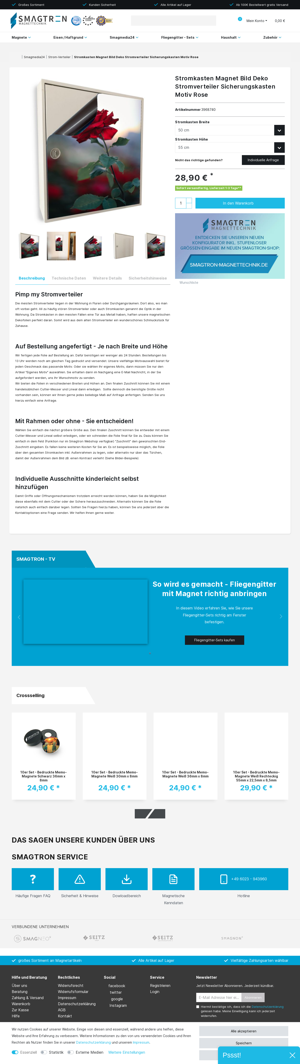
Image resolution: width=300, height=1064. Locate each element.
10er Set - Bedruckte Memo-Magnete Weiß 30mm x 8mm (114, 774)
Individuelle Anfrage (263, 160)
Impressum (141, 1042)
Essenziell (28, 1052)
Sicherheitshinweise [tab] (148, 278)
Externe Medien (89, 1052)
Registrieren (160, 985)
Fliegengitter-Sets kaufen (214, 640)
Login (154, 991)
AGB (62, 1010)
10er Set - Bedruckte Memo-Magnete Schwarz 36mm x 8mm (43, 776)
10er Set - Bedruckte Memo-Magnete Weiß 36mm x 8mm (185, 774)
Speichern (244, 1043)
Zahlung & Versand (28, 997)
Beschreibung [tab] (32, 278)
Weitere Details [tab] (107, 278)
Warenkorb (21, 1003)
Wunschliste (186, 282)
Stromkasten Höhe (191, 139)
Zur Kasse (20, 1010)
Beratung (19, 991)
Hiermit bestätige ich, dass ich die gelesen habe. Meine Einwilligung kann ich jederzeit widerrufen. (242, 1011)
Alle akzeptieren (243, 1031)
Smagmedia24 (34, 57)
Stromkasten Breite (192, 122)
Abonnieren (253, 997)
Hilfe (16, 1016)
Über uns (19, 985)
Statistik (56, 1052)
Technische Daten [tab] (69, 278)
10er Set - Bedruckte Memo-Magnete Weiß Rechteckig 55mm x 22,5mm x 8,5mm (256, 776)
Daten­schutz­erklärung (93, 1042)
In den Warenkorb (249, 203)
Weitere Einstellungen (126, 1052)
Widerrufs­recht (70, 985)
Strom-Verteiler (59, 57)
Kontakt (65, 1016)
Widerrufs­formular (73, 991)
